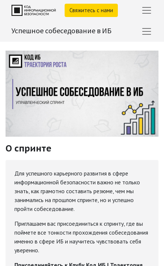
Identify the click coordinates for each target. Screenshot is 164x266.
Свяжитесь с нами (91, 10)
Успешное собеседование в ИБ (61, 30)
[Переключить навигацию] (147, 31)
